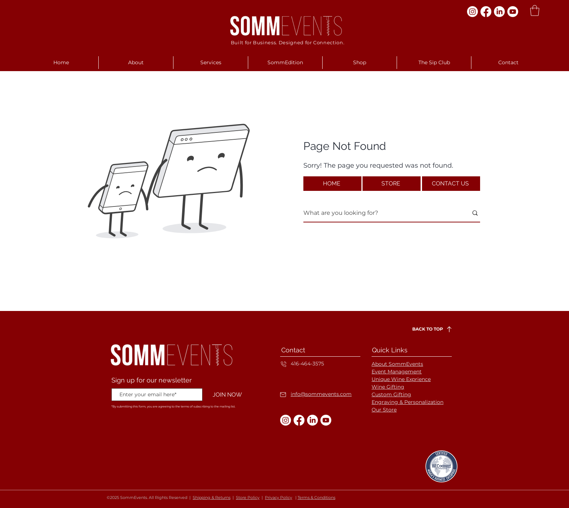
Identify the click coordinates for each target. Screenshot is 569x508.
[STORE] (392, 183)
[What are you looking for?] (380, 213)
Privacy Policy (278, 497)
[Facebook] (485, 11)
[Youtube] (512, 11)
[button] (534, 10)
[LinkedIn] (499, 11)
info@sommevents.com (321, 394)
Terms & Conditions (316, 497)
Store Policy (247, 497)
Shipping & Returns (211, 497)
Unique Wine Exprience (401, 379)
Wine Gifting (388, 387)
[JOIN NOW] (227, 395)
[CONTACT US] (451, 183)
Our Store (384, 409)
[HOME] (332, 183)
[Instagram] (472, 11)
